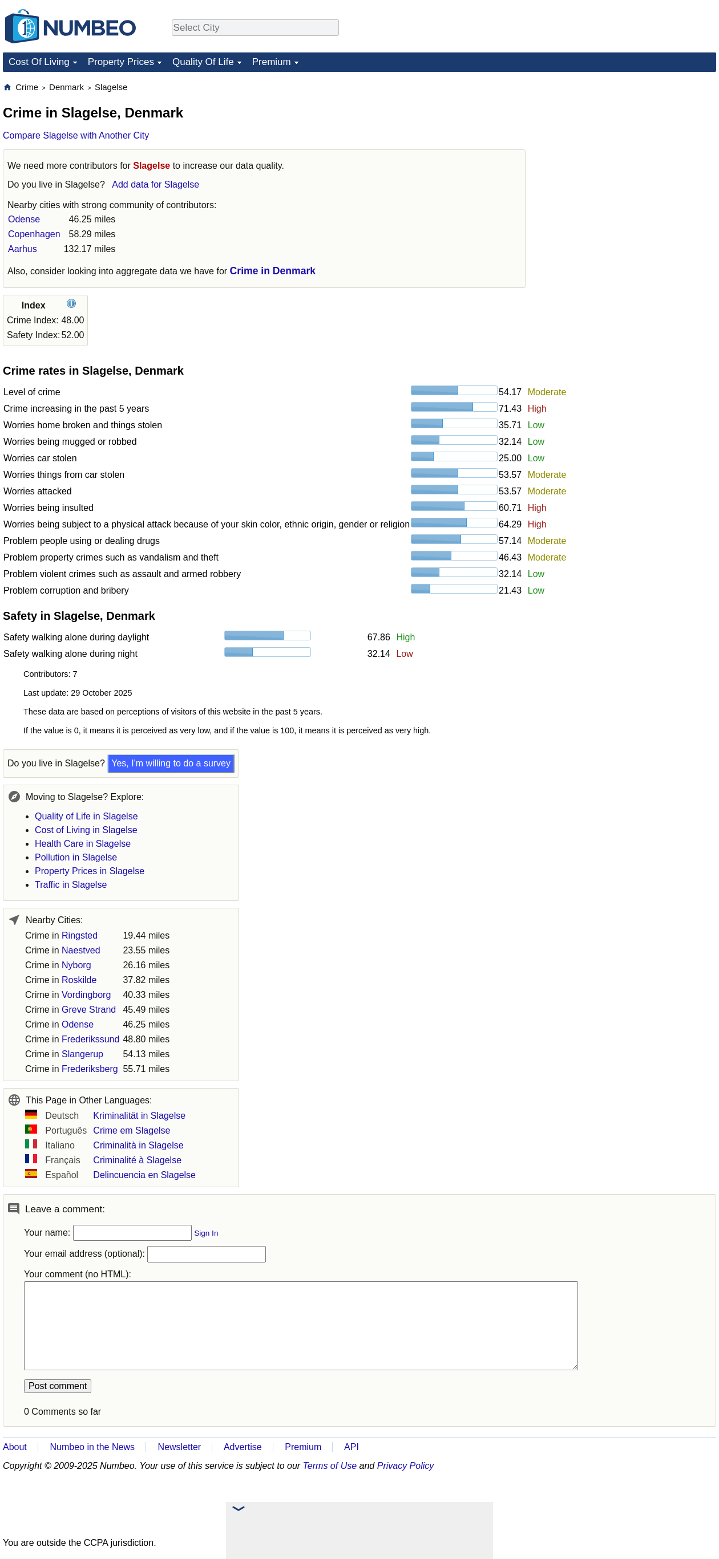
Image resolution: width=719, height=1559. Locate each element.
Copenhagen (34, 234)
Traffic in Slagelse (71, 885)
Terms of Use (330, 1466)
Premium (271, 61)
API (351, 1447)
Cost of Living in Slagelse (86, 830)
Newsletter (179, 1447)
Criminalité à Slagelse (137, 1160)
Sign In (206, 1233)
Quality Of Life (203, 61)
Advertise (243, 1447)
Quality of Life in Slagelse (86, 816)
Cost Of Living (39, 61)
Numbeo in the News (92, 1447)
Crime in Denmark (273, 271)
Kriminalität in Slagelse (139, 1115)
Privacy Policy (405, 1466)
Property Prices (121, 61)
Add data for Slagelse (155, 184)
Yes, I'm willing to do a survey (171, 763)
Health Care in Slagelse (83, 843)
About (15, 1447)
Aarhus (22, 249)
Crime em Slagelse (131, 1130)
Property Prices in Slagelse (89, 871)
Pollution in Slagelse (76, 857)
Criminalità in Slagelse (138, 1145)
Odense (24, 219)
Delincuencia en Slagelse (144, 1175)
